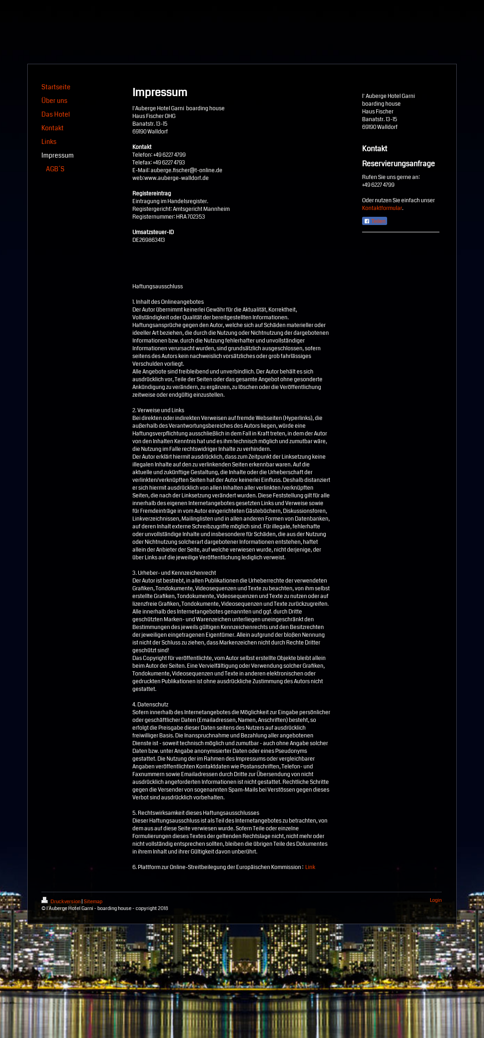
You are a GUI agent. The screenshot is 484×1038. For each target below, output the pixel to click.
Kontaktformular (382, 208)
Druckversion (61, 901)
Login (436, 900)
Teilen (374, 221)
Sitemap (93, 901)
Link (310, 867)
